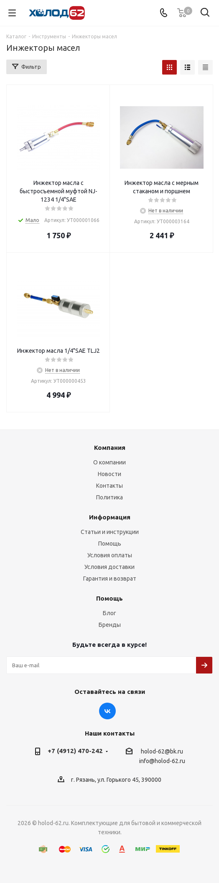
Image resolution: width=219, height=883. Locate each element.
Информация (109, 517)
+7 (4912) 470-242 (75, 750)
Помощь (109, 543)
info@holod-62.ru (162, 761)
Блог (109, 613)
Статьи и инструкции (110, 532)
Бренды (110, 624)
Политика (109, 497)
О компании (109, 462)
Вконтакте (107, 711)
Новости (109, 474)
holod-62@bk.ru (162, 751)
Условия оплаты (109, 555)
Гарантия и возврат (109, 578)
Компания (109, 447)
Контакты (109, 485)
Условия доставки (109, 567)
